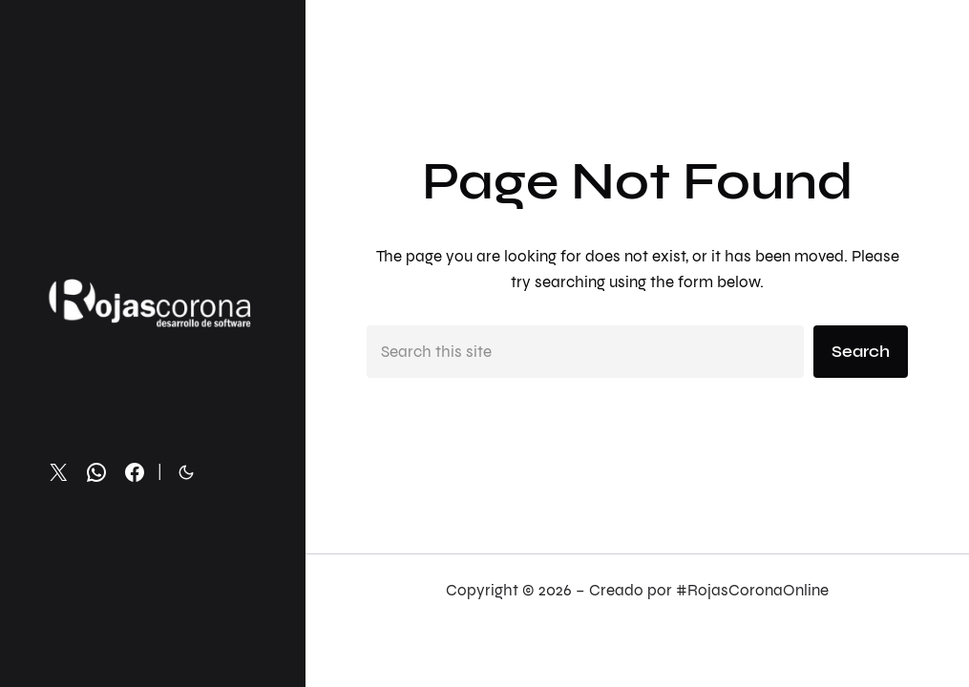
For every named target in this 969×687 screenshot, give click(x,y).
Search (861, 352)
